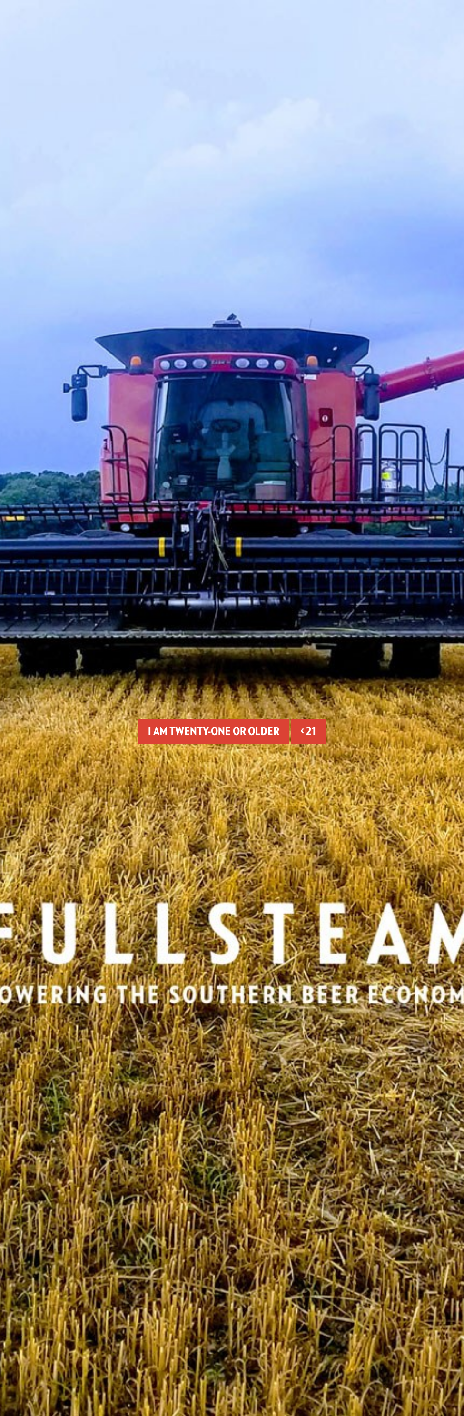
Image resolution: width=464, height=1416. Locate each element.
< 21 (308, 731)
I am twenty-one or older (213, 731)
